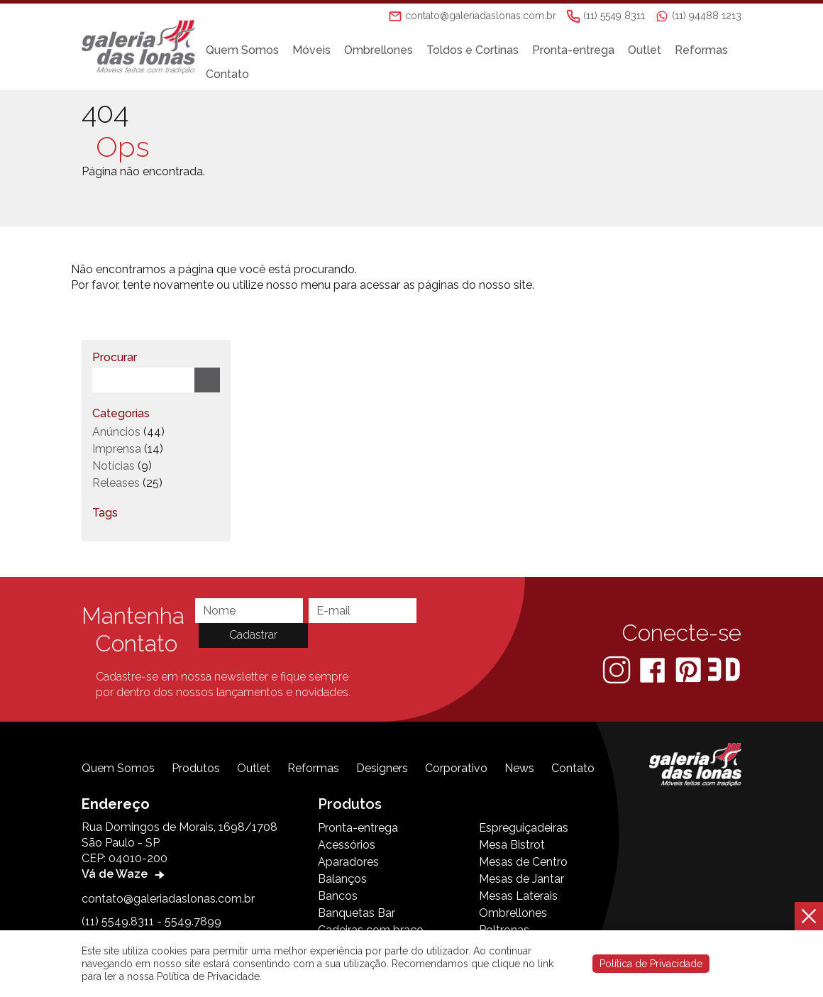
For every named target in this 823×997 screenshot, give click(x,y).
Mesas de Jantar (521, 879)
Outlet (651, 50)
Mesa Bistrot (512, 845)
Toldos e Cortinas (479, 50)
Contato (233, 74)
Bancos (338, 896)
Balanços (342, 879)
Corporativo (456, 768)
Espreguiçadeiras (523, 827)
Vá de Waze (125, 874)
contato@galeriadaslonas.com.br (168, 898)
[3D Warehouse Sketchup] (724, 669)
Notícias (113, 466)
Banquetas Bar (356, 913)
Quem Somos (248, 50)
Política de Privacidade (651, 963)
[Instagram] (618, 669)
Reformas (707, 50)
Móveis (318, 50)
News (519, 768)
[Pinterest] (690, 669)
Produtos (196, 768)
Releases (116, 483)
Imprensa (116, 449)
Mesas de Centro (523, 862)
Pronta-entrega (579, 50)
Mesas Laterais (518, 896)
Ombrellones (384, 50)
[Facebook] (654, 669)
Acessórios (346, 845)
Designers (382, 768)
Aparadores (348, 862)
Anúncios (116, 432)
